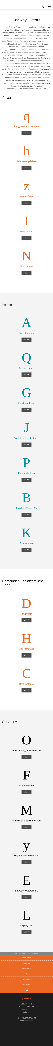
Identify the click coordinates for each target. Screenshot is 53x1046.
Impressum (26, 979)
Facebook (26, 957)
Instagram (26, 963)
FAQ (26, 974)
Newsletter (26, 968)
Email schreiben (26, 1021)
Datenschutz (26, 984)
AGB (26, 990)
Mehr (26, 133)
